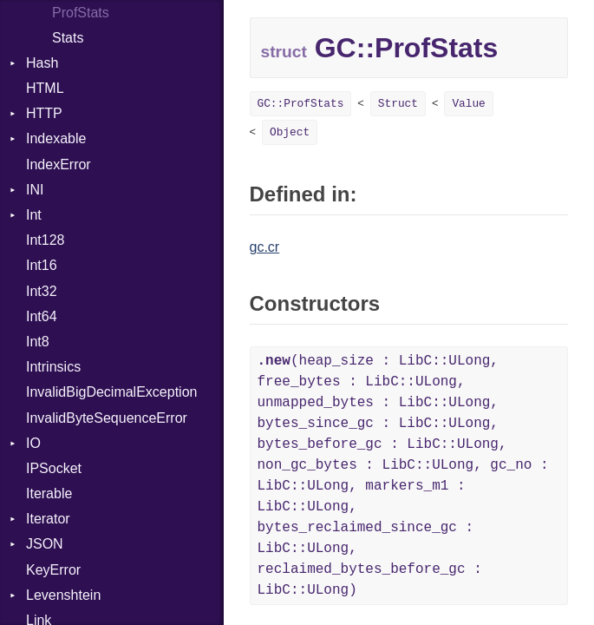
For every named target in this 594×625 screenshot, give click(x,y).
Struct (398, 103)
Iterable (49, 493)
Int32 (41, 291)
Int (34, 214)
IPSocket (54, 468)
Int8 (37, 341)
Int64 (41, 316)
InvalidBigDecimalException (111, 392)
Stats (67, 37)
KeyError (53, 569)
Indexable (56, 138)
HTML (45, 88)
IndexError (58, 164)
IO (33, 443)
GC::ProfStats (301, 103)
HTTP (44, 113)
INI (34, 189)
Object (290, 132)
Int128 (45, 240)
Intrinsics (53, 366)
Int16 (41, 265)
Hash (42, 63)
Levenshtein (63, 595)
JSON (44, 543)
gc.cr (265, 247)
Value (468, 103)
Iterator (48, 518)
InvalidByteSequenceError (106, 418)
